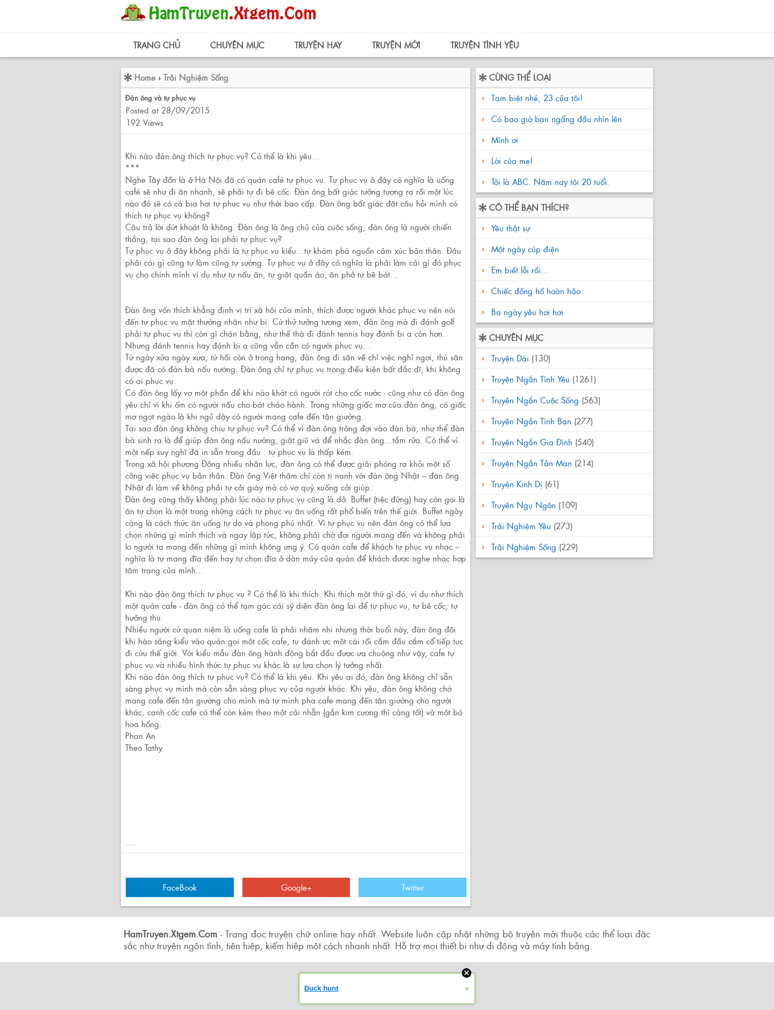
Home (144, 77)
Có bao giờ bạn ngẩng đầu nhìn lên (556, 118)
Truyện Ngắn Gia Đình (531, 442)
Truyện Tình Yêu (484, 45)
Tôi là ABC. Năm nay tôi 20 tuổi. (550, 181)
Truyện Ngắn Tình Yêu (530, 379)
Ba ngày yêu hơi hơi (526, 311)
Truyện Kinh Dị (516, 484)
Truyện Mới (396, 45)
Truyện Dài (510, 358)
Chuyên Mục (237, 45)
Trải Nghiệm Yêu (521, 526)
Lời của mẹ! (512, 160)
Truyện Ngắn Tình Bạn (531, 421)
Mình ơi (504, 139)
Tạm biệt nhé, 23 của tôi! (537, 97)
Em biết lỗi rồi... (519, 270)
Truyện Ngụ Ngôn (523, 505)
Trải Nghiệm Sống (195, 77)
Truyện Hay (318, 45)
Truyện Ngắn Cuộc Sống (535, 400)
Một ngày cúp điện (524, 249)
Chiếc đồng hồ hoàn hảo (534, 290)
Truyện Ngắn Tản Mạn (531, 463)
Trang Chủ (156, 45)
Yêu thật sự (509, 228)
